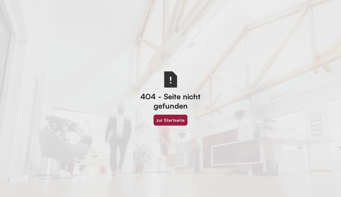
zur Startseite (170, 120)
